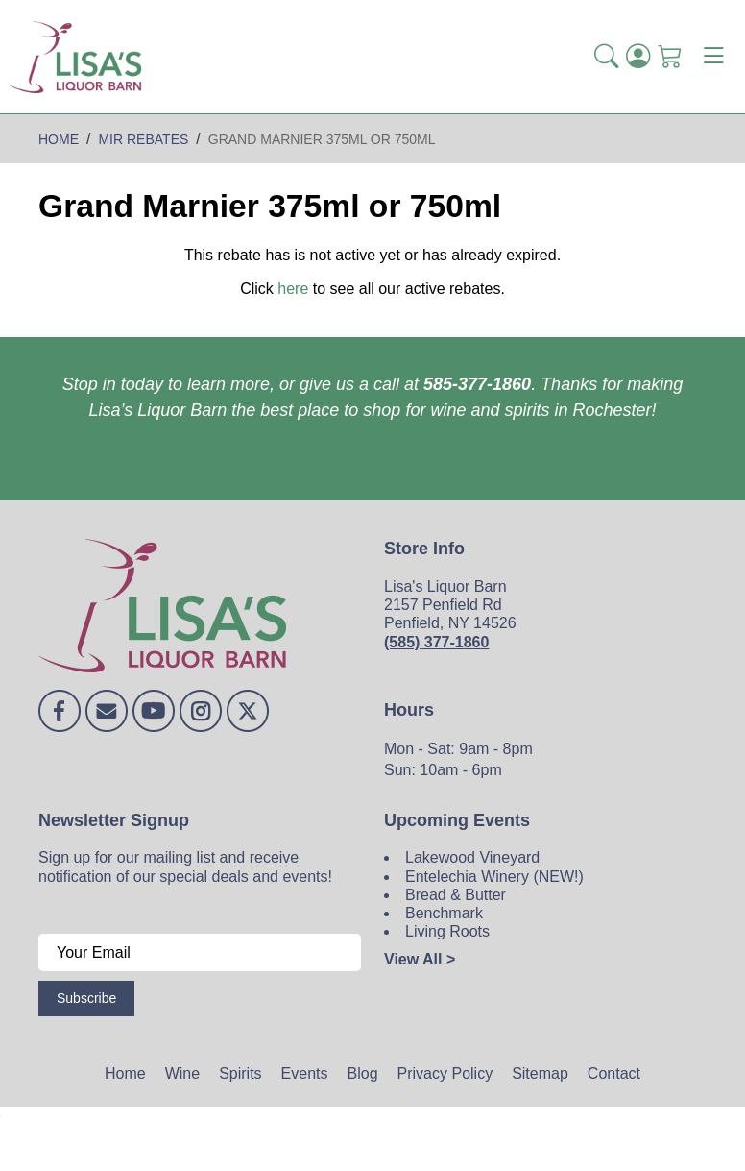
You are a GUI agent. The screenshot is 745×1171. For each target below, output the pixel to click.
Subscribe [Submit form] (86, 998)
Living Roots (447, 931)
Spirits (240, 1073)
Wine (182, 1073)
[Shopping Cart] (670, 57)
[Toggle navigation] (713, 57)
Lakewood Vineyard (472, 857)
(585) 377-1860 (436, 642)
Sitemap (540, 1073)
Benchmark (444, 913)
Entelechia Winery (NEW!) (494, 876)
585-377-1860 (477, 384)
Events (304, 1073)
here (292, 289)
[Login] (638, 57)
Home (125, 1073)
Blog (363, 1073)
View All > (419, 959)
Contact (614, 1073)
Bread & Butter (455, 895)
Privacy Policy (445, 1073)
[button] (606, 57)
